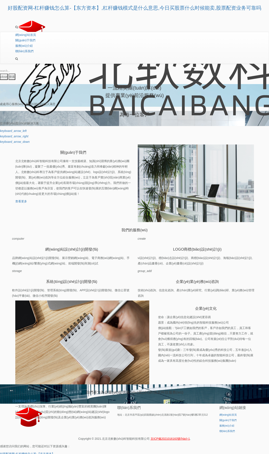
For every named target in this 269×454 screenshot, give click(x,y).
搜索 (12, 76)
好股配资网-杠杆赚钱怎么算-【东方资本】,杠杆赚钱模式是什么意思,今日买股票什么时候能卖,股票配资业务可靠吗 (134, 8)
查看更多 (21, 201)
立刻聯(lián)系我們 (24, 401)
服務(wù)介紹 (24, 45)
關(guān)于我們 (25, 40)
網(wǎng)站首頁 (25, 34)
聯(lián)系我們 (24, 51)
